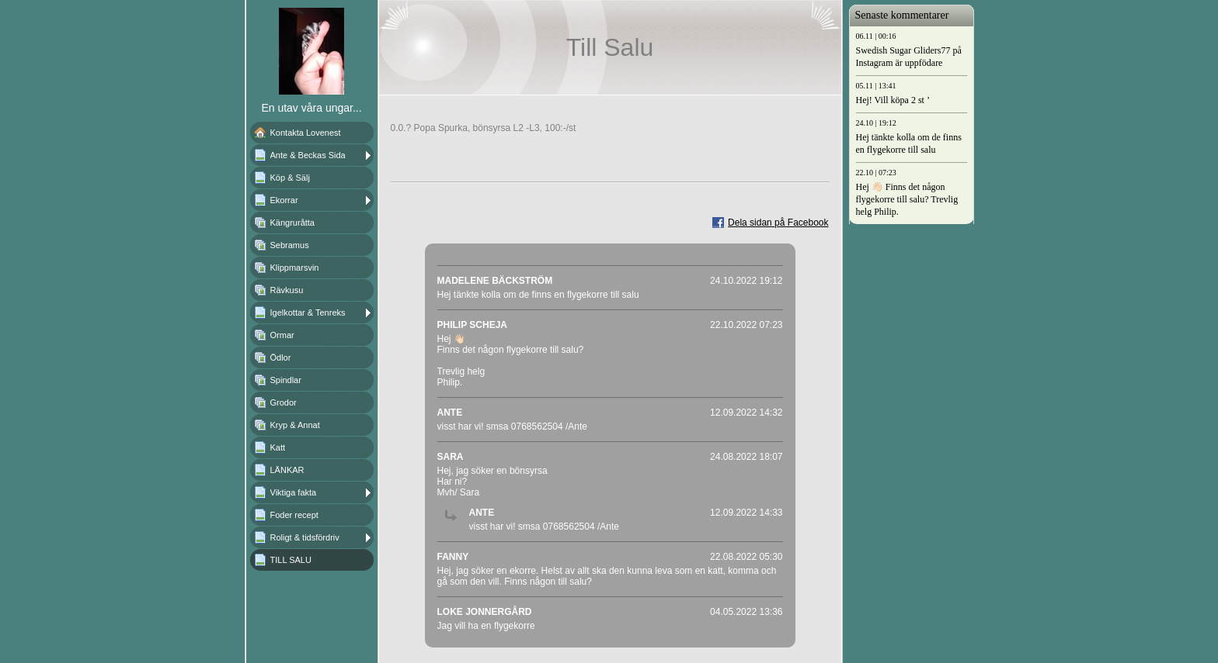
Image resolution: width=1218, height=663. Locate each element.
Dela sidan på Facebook (778, 222)
